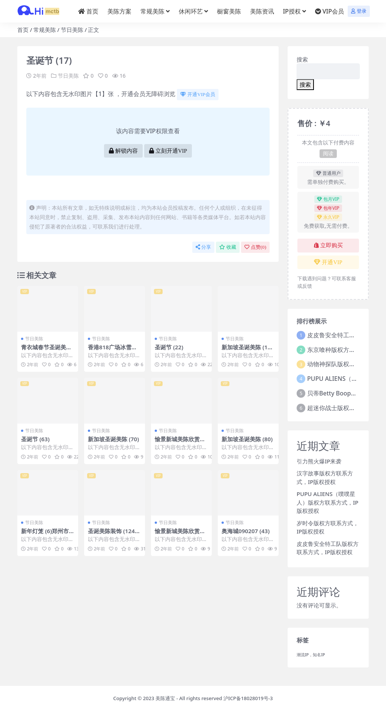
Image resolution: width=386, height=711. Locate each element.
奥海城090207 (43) (246, 531)
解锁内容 (123, 151)
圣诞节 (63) (35, 439)
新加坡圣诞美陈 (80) (247, 439)
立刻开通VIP (168, 151)
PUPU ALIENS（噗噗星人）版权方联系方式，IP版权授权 (327, 502)
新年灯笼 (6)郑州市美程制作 (45, 534)
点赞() (255, 247)
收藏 (227, 247)
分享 (203, 247)
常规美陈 (44, 29)
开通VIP (328, 262)
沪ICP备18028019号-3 (248, 698)
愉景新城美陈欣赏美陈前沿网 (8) (180, 442)
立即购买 (328, 245)
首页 (23, 29)
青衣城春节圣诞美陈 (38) (46, 350)
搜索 (302, 59)
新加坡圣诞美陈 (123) (246, 350)
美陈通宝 (165, 698)
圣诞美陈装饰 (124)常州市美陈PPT (112, 534)
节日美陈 (72, 29)
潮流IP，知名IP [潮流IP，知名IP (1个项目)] (311, 654)
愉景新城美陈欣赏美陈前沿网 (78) (180, 534)
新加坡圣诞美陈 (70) (113, 439)
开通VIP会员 (197, 94)
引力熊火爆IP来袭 (319, 461)
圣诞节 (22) (169, 347)
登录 (358, 11)
